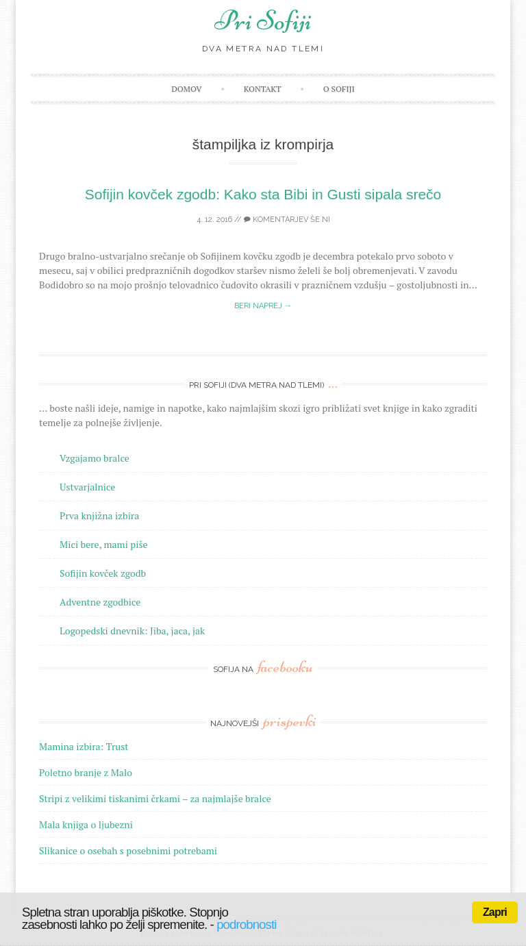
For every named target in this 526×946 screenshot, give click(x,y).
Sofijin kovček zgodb (103, 573)
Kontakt (262, 89)
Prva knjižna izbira (99, 515)
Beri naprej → (263, 305)
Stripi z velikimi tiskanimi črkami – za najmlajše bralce (155, 798)
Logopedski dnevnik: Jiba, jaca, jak (132, 630)
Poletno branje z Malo (85, 772)
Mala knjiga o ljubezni (86, 824)
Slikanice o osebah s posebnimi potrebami (128, 850)
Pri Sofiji (263, 20)
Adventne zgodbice (100, 601)
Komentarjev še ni (287, 219)
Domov (186, 89)
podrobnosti (246, 924)
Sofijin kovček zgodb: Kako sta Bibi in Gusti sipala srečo (263, 194)
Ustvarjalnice (87, 486)
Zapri (495, 912)
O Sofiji (339, 89)
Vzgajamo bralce (94, 457)
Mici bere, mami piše (103, 544)
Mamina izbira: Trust (84, 746)
